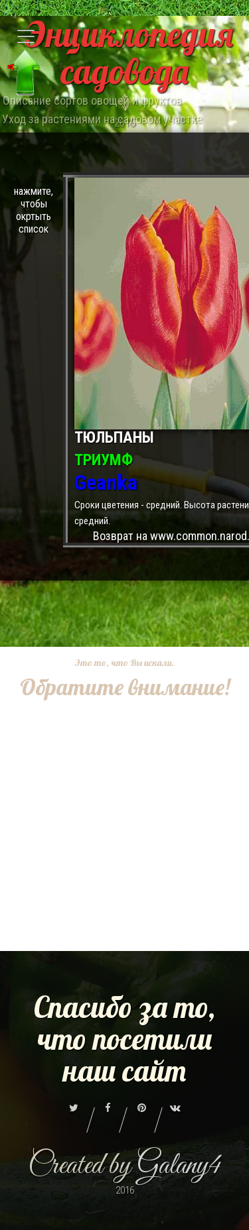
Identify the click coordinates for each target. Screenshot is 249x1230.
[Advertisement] (124, 826)
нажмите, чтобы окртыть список (33, 210)
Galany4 (179, 1166)
